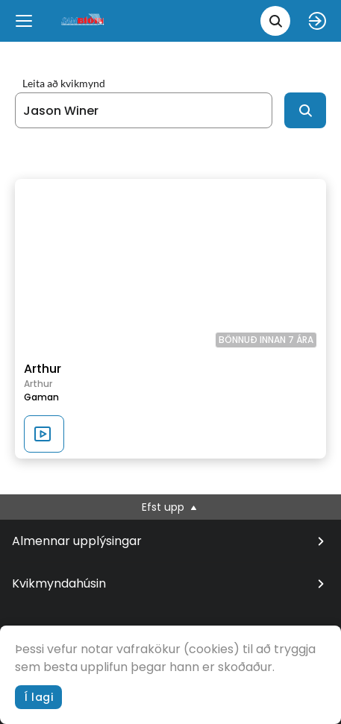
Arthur (42, 368)
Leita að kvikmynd (63, 83)
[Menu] (24, 21)
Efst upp (170, 507)
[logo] (83, 20)
